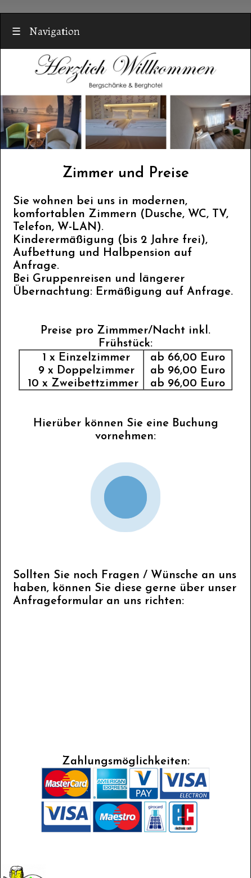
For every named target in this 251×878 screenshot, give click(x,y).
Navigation (46, 31)
